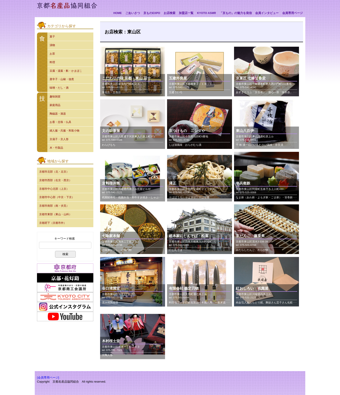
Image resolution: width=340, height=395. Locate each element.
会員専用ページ (292, 13)
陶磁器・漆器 (58, 113)
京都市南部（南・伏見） (54, 205)
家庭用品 (55, 105)
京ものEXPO (151, 13)
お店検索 (169, 13)
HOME (117, 13)
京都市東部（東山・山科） (55, 214)
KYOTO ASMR (206, 13)
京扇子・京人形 (59, 139)
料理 (52, 62)
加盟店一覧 (186, 13)
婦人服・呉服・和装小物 (64, 130)
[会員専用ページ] (48, 377)
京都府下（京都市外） (52, 222)
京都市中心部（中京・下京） (56, 197)
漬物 (52, 45)
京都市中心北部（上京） (54, 188)
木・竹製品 (56, 147)
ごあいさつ (132, 13)
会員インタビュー (267, 13)
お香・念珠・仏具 (60, 122)
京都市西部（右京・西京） (55, 180)
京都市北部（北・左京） (54, 171)
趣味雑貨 (55, 96)
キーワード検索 (64, 238)
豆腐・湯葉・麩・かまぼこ (66, 70)
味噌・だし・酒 (59, 87)
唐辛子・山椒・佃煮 (62, 79)
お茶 (52, 53)
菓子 (52, 36)
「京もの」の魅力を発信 (236, 13)
